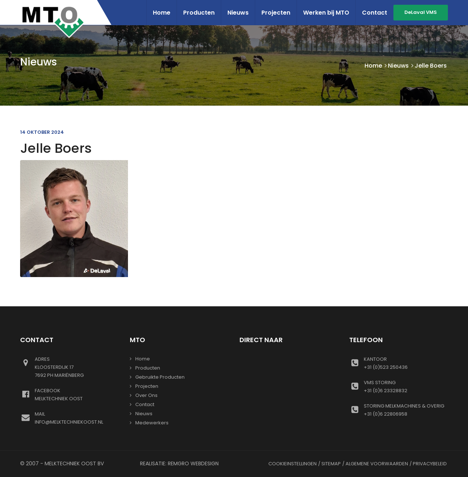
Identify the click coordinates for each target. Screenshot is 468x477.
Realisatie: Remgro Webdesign (179, 463)
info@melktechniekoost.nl (77, 417)
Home (161, 12)
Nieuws (238, 12)
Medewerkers (152, 422)
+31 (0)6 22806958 (406, 409)
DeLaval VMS (420, 12)
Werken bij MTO (326, 12)
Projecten (275, 12)
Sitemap (331, 463)
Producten (199, 12)
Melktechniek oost (77, 394)
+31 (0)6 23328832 (406, 386)
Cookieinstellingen (292, 463)
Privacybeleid (430, 463)
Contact (374, 12)
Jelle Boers (56, 148)
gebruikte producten (160, 377)
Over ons (146, 395)
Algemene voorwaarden (377, 463)
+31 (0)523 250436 (406, 363)
